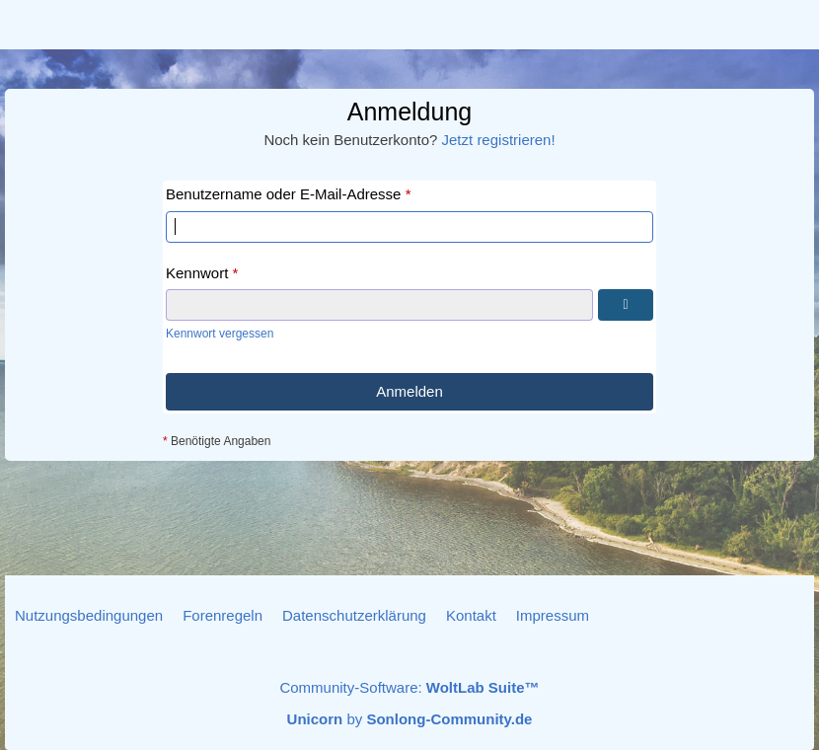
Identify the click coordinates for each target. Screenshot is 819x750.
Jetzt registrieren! (499, 139)
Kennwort (197, 272)
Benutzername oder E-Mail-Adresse (283, 194)
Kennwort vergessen (219, 333)
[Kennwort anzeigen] (625, 305)
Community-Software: (409, 687)
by (410, 719)
